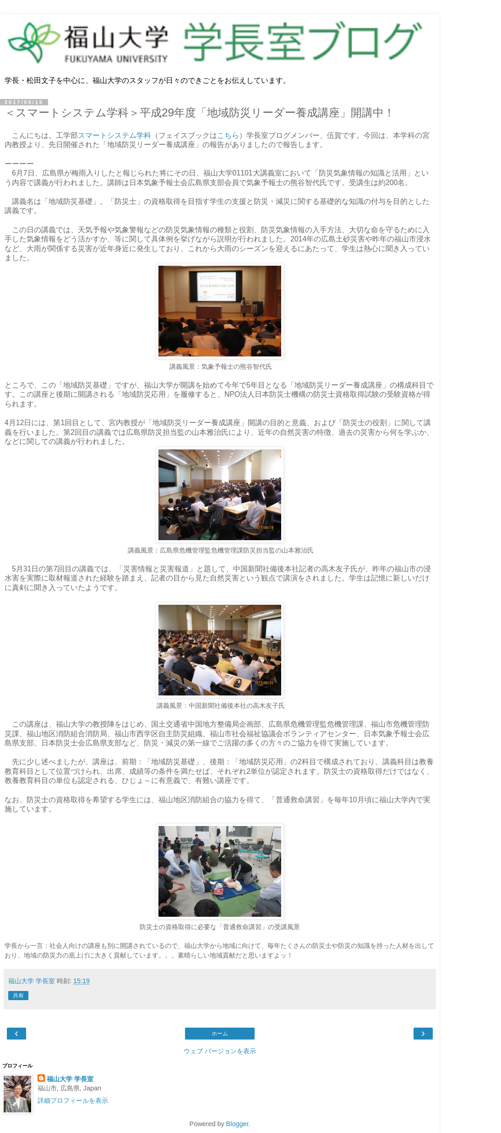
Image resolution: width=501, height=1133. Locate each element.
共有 (18, 995)
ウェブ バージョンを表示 (220, 1051)
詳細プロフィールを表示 (73, 1100)
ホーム (220, 1033)
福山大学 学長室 (70, 1079)
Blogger (237, 1124)
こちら (228, 135)
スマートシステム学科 (114, 135)
